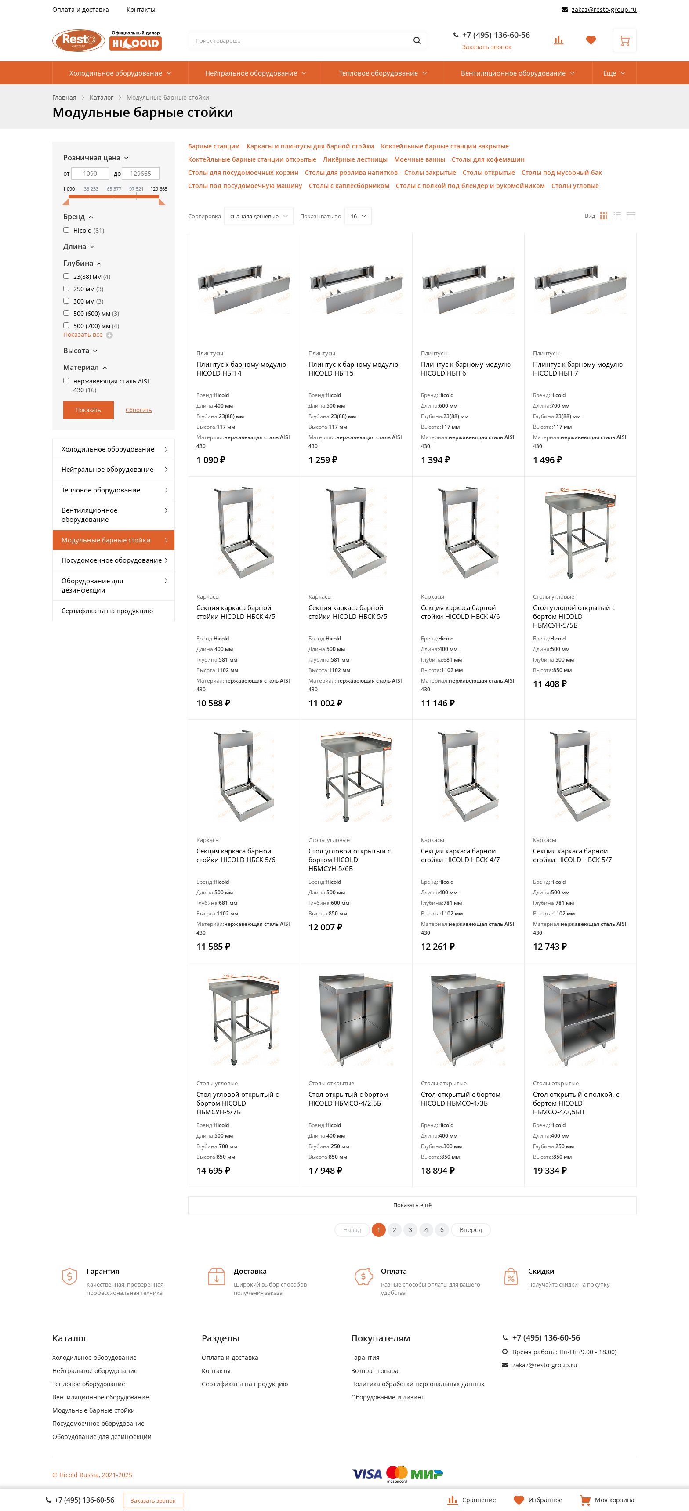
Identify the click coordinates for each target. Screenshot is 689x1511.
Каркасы (208, 596)
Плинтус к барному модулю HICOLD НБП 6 (466, 368)
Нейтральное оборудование (251, 73)
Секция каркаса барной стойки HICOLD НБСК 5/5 (348, 612)
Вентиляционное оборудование (513, 73)
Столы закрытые (430, 172)
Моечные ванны (419, 159)
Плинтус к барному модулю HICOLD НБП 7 (578, 368)
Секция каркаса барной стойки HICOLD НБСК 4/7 (460, 855)
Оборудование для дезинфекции (92, 585)
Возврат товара (375, 1370)
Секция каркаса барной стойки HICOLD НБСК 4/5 (236, 612)
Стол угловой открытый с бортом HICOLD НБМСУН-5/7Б (237, 1103)
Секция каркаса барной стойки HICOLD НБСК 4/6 (460, 612)
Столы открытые (489, 172)
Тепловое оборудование (378, 73)
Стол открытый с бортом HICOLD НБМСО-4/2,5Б (348, 1098)
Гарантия (365, 1357)
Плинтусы (209, 353)
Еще (609, 73)
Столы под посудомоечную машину (245, 185)
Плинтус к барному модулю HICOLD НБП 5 (353, 368)
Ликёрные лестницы (355, 159)
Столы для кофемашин (488, 159)
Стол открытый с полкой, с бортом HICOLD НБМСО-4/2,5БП (576, 1103)
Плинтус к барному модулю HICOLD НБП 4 (241, 368)
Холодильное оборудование (115, 73)
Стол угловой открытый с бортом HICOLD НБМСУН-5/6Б (349, 859)
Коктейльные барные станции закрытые (445, 146)
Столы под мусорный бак (562, 172)
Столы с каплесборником (349, 185)
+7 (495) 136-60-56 (496, 34)
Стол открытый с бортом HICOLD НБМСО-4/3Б (460, 1098)
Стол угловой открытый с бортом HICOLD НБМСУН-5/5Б (574, 616)
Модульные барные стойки (106, 539)
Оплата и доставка (80, 9)
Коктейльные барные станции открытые (252, 159)
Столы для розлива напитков (351, 172)
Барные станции (214, 146)
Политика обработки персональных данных (417, 1384)
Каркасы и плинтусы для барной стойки (310, 146)
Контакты (141, 9)
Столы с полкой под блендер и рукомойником (470, 185)
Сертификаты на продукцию (107, 610)
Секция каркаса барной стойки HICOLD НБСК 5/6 (236, 855)
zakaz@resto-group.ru (604, 9)
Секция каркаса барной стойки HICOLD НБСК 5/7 (572, 855)
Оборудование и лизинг (387, 1397)
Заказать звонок (486, 47)
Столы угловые (575, 185)
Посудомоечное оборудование (112, 560)
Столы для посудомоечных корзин (243, 172)
